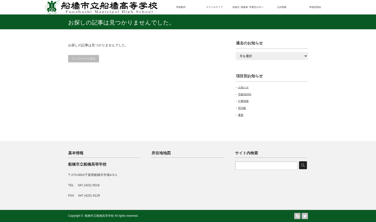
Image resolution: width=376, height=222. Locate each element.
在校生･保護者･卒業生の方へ (248, 7)
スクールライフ (214, 7)
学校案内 (181, 7)
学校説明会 (315, 7)
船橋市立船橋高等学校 (99, 215)
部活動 (242, 108)
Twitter (305, 216)
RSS (297, 216)
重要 (240, 115)
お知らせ (243, 87)
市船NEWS (244, 94)
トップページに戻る (83, 58)
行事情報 (243, 101)
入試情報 (281, 7)
